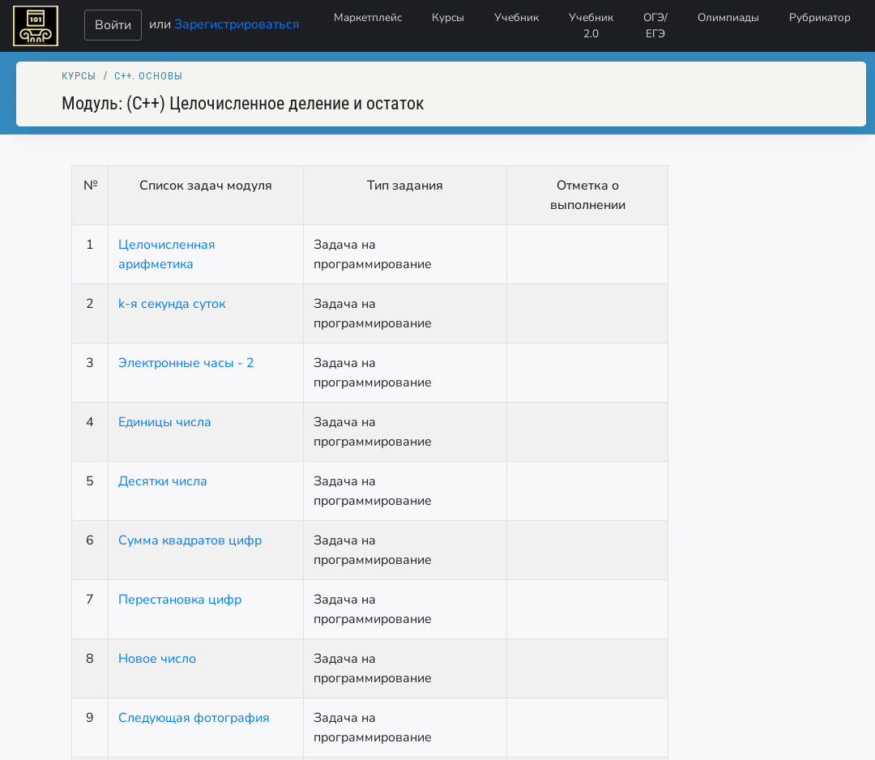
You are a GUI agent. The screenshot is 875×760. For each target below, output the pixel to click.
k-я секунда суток (171, 304)
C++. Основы (148, 76)
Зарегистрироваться (237, 23)
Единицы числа (164, 422)
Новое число (157, 659)
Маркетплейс (368, 17)
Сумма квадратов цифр (190, 540)
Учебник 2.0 (591, 25)
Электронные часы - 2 (186, 363)
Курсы (448, 17)
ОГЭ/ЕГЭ (655, 25)
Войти (113, 25)
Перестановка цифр (179, 599)
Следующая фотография (194, 718)
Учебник (516, 17)
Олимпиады (728, 17)
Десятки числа (162, 481)
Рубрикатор (820, 17)
